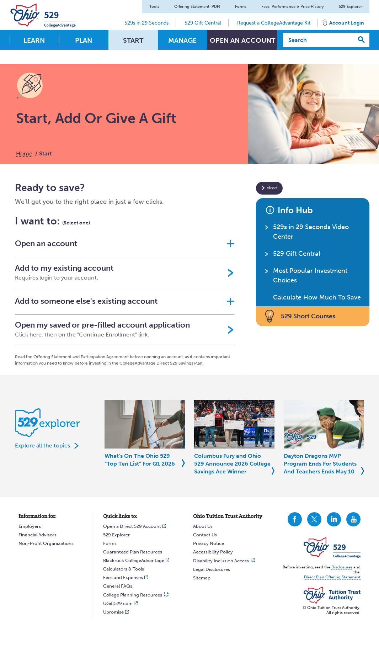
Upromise (113, 612)
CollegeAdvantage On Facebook (295, 519)
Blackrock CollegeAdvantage (133, 560)
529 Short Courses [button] (308, 316)
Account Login (346, 23)
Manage (182, 40)
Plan (83, 40)
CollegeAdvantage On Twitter (314, 519)
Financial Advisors (37, 534)
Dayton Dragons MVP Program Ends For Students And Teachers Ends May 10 (320, 463)
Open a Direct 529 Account (132, 526)
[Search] (318, 40)
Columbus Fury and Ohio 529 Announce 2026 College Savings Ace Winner (232, 463)
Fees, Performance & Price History (292, 6)
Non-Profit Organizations (46, 543)
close (272, 187)
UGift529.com (118, 603)
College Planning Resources (132, 595)
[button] (124, 243)
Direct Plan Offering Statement (332, 577)
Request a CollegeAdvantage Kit (273, 23)
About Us (203, 526)
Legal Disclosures (211, 569)
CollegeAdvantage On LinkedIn (334, 519)
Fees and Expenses (123, 577)
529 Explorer (350, 6)
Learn (34, 40)
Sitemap (201, 577)
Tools (154, 6)
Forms (240, 6)
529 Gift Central (203, 23)
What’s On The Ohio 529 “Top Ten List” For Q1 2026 (140, 459)
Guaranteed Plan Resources (132, 552)
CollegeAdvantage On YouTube (353, 519)
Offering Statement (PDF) (197, 6)
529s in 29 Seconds (146, 23)
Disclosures (341, 567)
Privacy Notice (208, 543)
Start (133, 40)
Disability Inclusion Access (221, 560)
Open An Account (242, 40)
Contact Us (205, 534)
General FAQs (117, 586)
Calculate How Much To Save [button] (317, 297)
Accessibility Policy (213, 552)
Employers (29, 526)
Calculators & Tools (123, 569)
